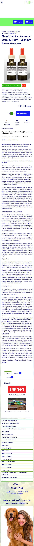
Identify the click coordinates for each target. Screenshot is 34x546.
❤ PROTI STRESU (6, 464)
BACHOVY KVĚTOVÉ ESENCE (9, 421)
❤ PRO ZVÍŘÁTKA (7, 456)
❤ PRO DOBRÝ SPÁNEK (8, 462)
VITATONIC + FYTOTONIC (9, 440)
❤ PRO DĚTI (5, 445)
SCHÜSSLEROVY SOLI (7, 434)
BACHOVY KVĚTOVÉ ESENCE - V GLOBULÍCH (14, 429)
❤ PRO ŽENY (5, 451)
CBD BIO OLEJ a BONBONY (9, 437)
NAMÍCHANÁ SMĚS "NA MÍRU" (10, 423)
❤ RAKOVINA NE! (7, 470)
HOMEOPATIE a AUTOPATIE (9, 477)
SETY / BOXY (5, 431)
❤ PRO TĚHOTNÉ (6, 448)
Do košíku (23, 113)
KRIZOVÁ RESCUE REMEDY (9, 426)
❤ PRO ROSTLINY (7, 467)
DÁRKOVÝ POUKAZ (7, 442)
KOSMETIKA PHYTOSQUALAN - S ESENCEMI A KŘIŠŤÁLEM (14, 473)
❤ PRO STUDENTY (7, 453)
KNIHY (4, 480)
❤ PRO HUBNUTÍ (6, 459)
